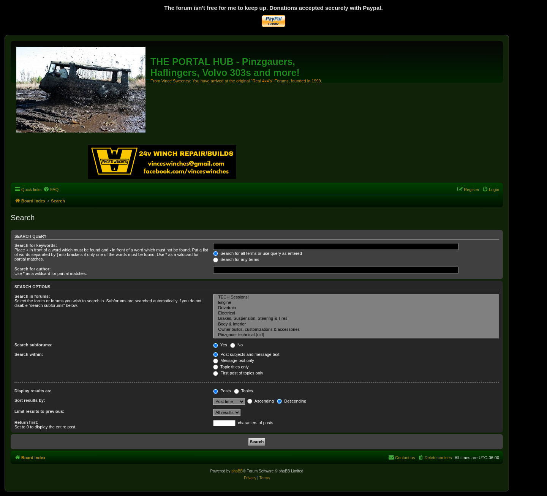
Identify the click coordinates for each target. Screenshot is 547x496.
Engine (356, 302)
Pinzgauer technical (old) (356, 335)
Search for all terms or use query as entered (257, 253)
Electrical (356, 313)
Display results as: (32, 391)
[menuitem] (50, 189)
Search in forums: (32, 296)
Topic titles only (230, 367)
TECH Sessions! (356, 297)
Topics (243, 391)
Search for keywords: (35, 245)
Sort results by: (29, 400)
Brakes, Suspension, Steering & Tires (356, 318)
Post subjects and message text (246, 354)
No (236, 345)
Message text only (233, 360)
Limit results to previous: (39, 411)
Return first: (26, 422)
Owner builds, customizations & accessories (356, 329)
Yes (220, 345)
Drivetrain (356, 308)
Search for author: (32, 269)
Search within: (28, 354)
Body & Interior (356, 324)
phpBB (237, 471)
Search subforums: (33, 345)
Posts (222, 391)
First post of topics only (238, 373)
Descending (291, 401)
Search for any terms (236, 259)
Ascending (260, 401)
